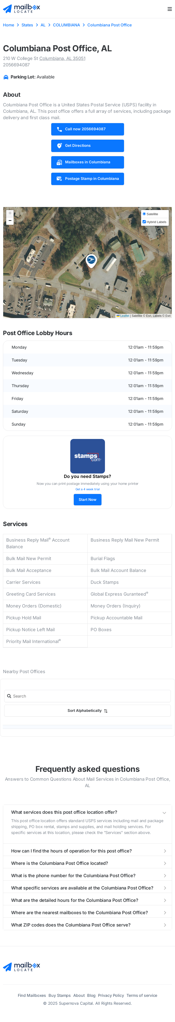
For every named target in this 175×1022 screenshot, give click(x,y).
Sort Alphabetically (88, 710)
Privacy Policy (111, 995)
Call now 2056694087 (81, 129)
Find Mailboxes (32, 995)
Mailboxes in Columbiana (83, 162)
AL (43, 24)
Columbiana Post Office (109, 24)
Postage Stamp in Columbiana (87, 179)
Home (8, 24)
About (79, 995)
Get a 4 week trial (87, 489)
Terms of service (141, 995)
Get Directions (73, 146)
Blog (91, 995)
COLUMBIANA (66, 24)
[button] (91, 261)
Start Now (88, 499)
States (27, 24)
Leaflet (123, 316)
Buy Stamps (60, 995)
